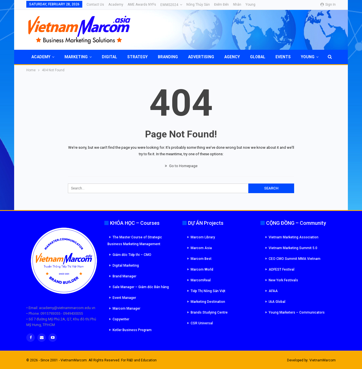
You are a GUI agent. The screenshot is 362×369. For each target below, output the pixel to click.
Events (283, 57)
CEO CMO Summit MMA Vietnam (294, 259)
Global (257, 57)
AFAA (273, 291)
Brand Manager (124, 276)
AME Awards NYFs (142, 5)
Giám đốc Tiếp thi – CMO (132, 255)
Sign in (328, 5)
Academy (115, 5)
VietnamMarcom (322, 360)
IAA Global (277, 302)
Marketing (76, 57)
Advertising (201, 57)
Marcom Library (203, 237)
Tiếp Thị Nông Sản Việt (208, 291)
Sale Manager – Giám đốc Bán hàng (141, 287)
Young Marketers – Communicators (297, 312)
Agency (232, 57)
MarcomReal (201, 280)
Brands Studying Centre (209, 312)
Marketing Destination (208, 302)
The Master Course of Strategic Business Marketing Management (134, 240)
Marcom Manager (126, 308)
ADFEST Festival (281, 269)
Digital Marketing (126, 265)
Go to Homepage (181, 166)
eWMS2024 (169, 5)
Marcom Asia (201, 248)
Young (250, 5)
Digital (109, 57)
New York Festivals (283, 280)
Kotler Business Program (132, 330)
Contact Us (95, 5)
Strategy (137, 57)
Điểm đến (221, 5)
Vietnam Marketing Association (293, 237)
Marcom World (202, 269)
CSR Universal (202, 323)
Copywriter (121, 319)
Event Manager (124, 298)
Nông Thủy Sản (198, 5)
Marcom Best (201, 259)
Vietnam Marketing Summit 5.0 (293, 248)
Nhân (237, 5)
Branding (168, 57)
